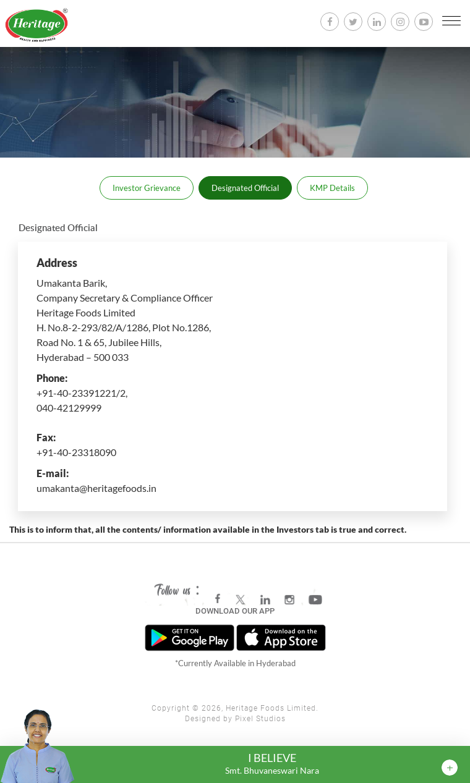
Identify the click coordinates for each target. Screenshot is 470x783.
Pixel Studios (260, 718)
